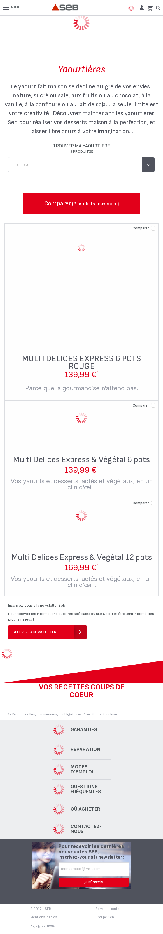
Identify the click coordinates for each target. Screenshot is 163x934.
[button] (141, 7)
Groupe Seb (105, 917)
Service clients (107, 909)
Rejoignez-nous (42, 925)
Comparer (141, 228)
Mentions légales (43, 917)
